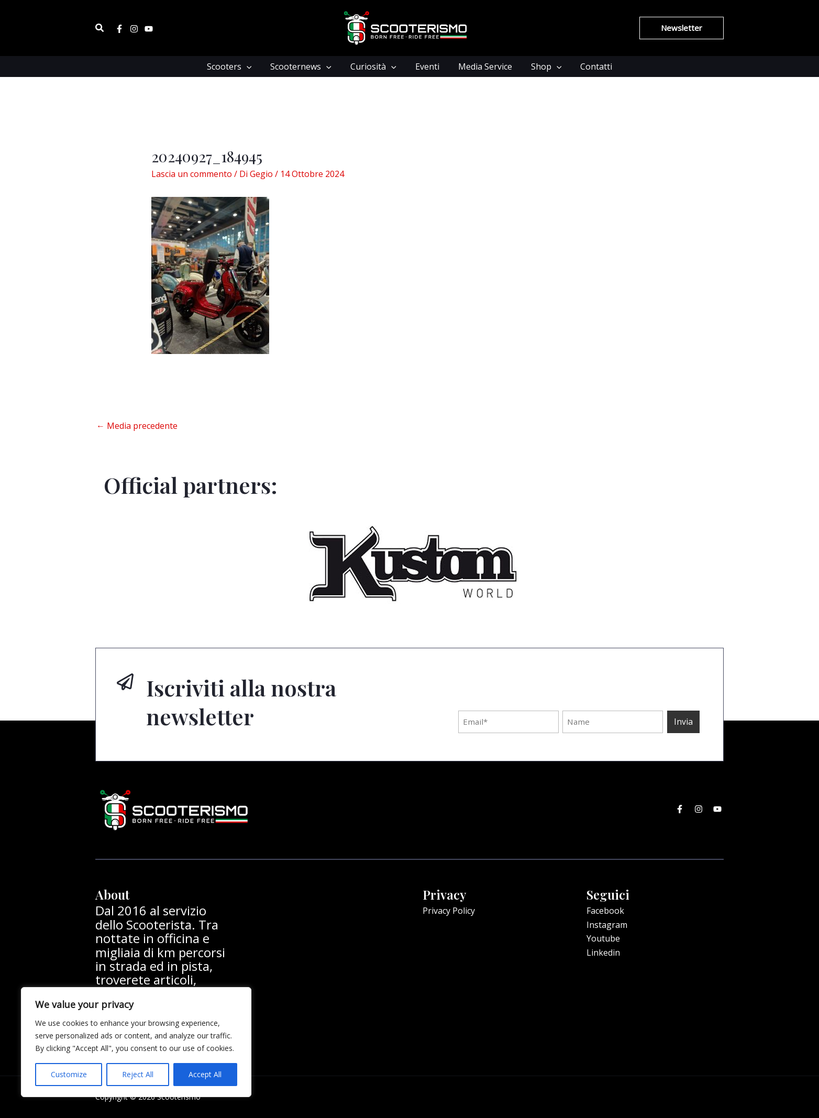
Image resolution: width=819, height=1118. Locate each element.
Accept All (205, 1074)
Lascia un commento (191, 174)
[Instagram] (134, 29)
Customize (69, 1074)
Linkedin (603, 952)
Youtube (603, 938)
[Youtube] (149, 29)
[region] (136, 1042)
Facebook (605, 910)
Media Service (483, 66)
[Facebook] (119, 29)
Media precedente (137, 425)
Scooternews (305, 66)
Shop (542, 66)
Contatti (590, 66)
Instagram (606, 925)
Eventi (427, 66)
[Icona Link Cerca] (100, 28)
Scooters (235, 66)
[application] (253, 66)
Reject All (137, 1074)
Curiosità (375, 66)
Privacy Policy (449, 910)
